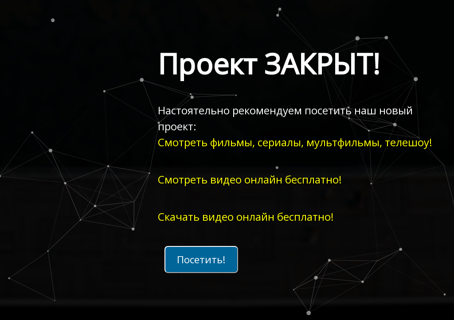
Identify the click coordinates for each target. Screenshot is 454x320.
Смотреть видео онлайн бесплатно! (250, 179)
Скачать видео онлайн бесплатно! (246, 216)
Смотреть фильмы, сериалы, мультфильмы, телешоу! (295, 142)
